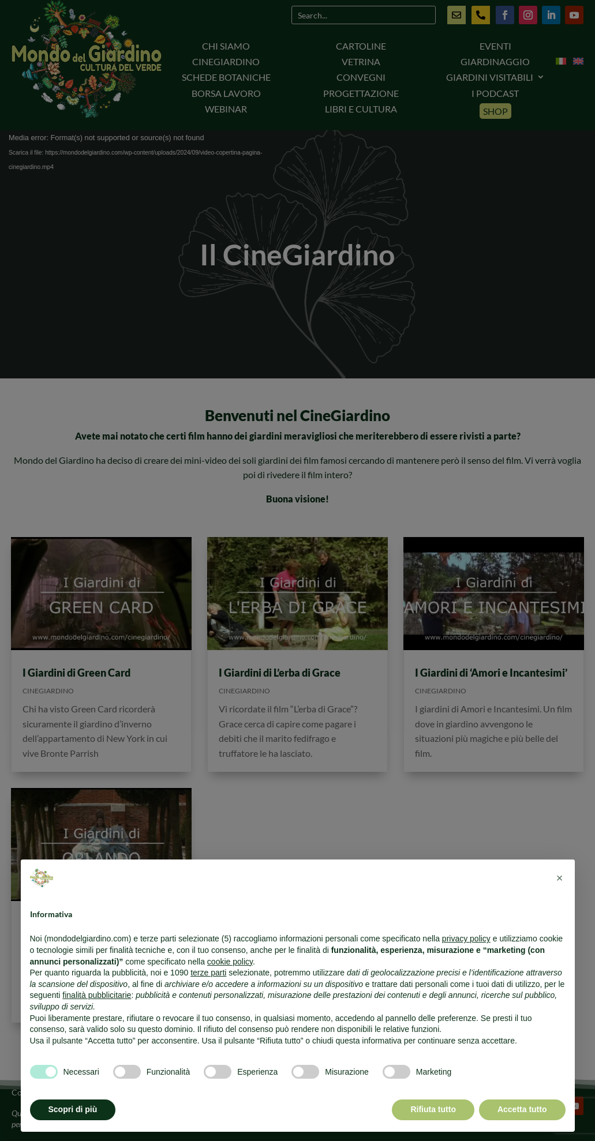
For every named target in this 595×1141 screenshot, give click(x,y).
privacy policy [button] (466, 938)
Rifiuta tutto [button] (433, 1109)
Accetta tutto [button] (522, 1109)
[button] (560, 878)
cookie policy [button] (230, 961)
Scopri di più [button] (73, 1109)
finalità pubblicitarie (96, 995)
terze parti (208, 972)
